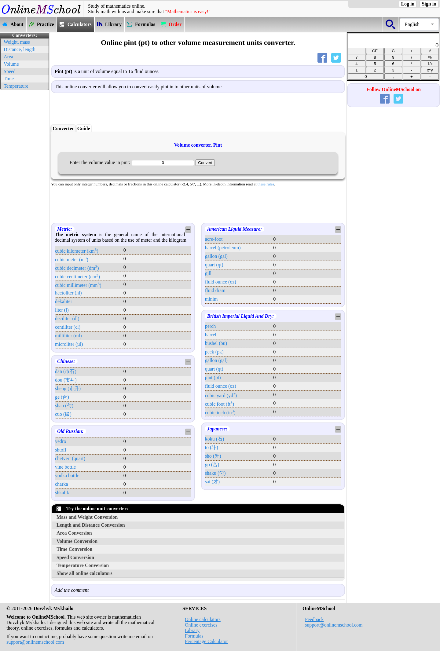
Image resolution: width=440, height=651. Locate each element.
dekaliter (63, 301)
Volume (11, 64)
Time (9, 78)
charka (61, 484)
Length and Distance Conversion (91, 525)
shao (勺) (64, 405)
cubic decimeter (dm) (77, 268)
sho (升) (213, 456)
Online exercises (201, 624)
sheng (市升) (68, 388)
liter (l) (62, 310)
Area (8, 56)
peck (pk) (214, 351)
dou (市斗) (66, 379)
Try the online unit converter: (92, 508)
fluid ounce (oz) (220, 281)
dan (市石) (65, 371)
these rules (266, 184)
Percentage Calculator (206, 641)
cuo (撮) (63, 414)
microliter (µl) (69, 344)
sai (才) (212, 481)
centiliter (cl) (67, 327)
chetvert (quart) (70, 458)
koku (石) (214, 438)
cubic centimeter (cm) (77, 276)
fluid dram (215, 290)
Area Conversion (74, 533)
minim (211, 299)
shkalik (62, 492)
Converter (63, 128)
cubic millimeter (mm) (78, 285)
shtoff (60, 449)
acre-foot (214, 239)
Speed (10, 71)
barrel (210, 334)
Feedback (314, 619)
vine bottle (65, 467)
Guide (83, 128)
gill (208, 273)
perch (210, 326)
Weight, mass (17, 42)
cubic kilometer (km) (76, 251)
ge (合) (62, 397)
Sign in (429, 3)
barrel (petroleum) (223, 247)
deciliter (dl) (67, 318)
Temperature (16, 86)
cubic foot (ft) (219, 404)
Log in (407, 3)
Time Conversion (74, 549)
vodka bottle (67, 475)
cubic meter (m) (71, 259)
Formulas (194, 635)
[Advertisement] (24, 183)
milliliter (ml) (68, 335)
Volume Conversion (77, 541)
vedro (60, 441)
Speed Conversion (75, 557)
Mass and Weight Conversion (87, 517)
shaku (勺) (215, 473)
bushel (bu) (216, 343)
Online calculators (203, 619)
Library (192, 630)
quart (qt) (214, 264)
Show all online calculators (84, 573)
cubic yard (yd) (221, 395)
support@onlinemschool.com (35, 642)
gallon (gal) (216, 256)
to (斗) (211, 447)
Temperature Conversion (83, 565)
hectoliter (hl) (68, 292)
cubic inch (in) (220, 412)
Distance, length (19, 49)
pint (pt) (213, 377)
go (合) (212, 464)
